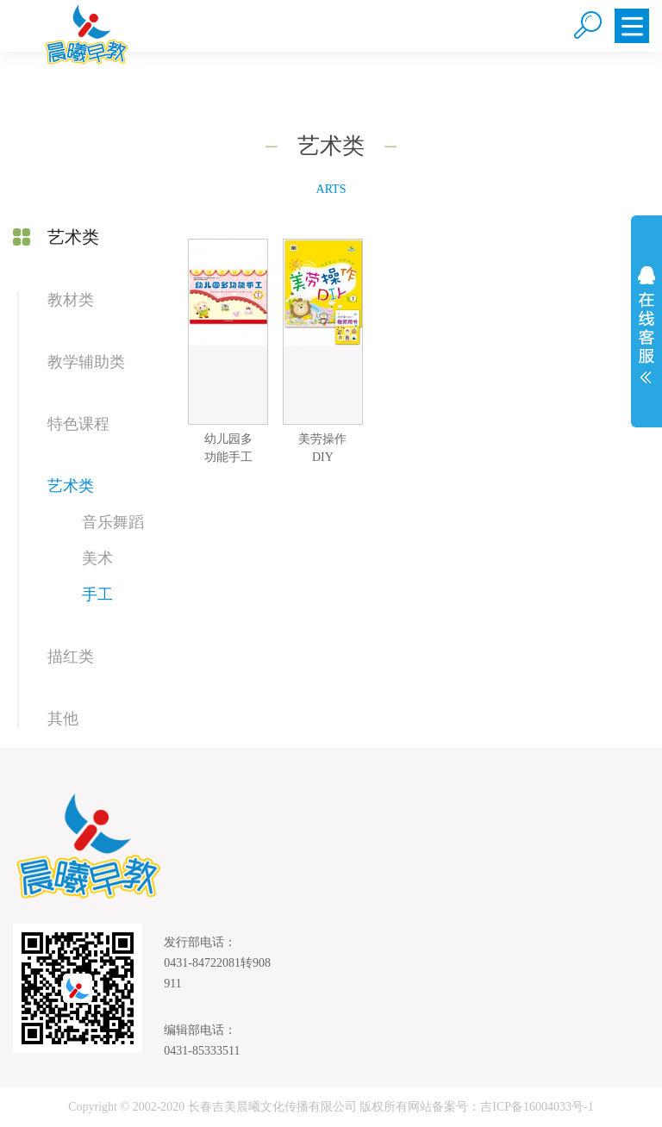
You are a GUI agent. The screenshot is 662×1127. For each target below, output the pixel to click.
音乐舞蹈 (113, 522)
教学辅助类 (86, 361)
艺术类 (70, 486)
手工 (97, 594)
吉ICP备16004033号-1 (536, 1106)
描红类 (70, 656)
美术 (97, 558)
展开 (646, 325)
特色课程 (78, 424)
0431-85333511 (202, 1050)
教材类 (70, 299)
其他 (62, 718)
